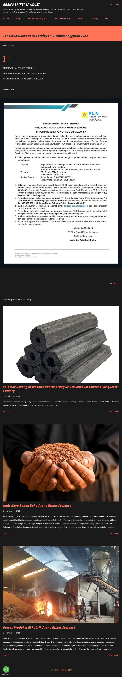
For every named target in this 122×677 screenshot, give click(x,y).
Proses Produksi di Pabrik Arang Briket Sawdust (39, 627)
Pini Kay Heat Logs (63, 18)
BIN (106, 18)
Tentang (94, 18)
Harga (18, 18)
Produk (6, 18)
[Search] (111, 4)
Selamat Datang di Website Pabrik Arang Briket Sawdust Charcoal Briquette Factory (60, 389)
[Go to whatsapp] (6, 669)
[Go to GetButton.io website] (6, 674)
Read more (114, 411)
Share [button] (113, 284)
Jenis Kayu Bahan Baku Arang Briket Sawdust (37, 505)
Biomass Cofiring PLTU (38, 18)
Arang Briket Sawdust (21, 4)
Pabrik (81, 18)
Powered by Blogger (61, 670)
